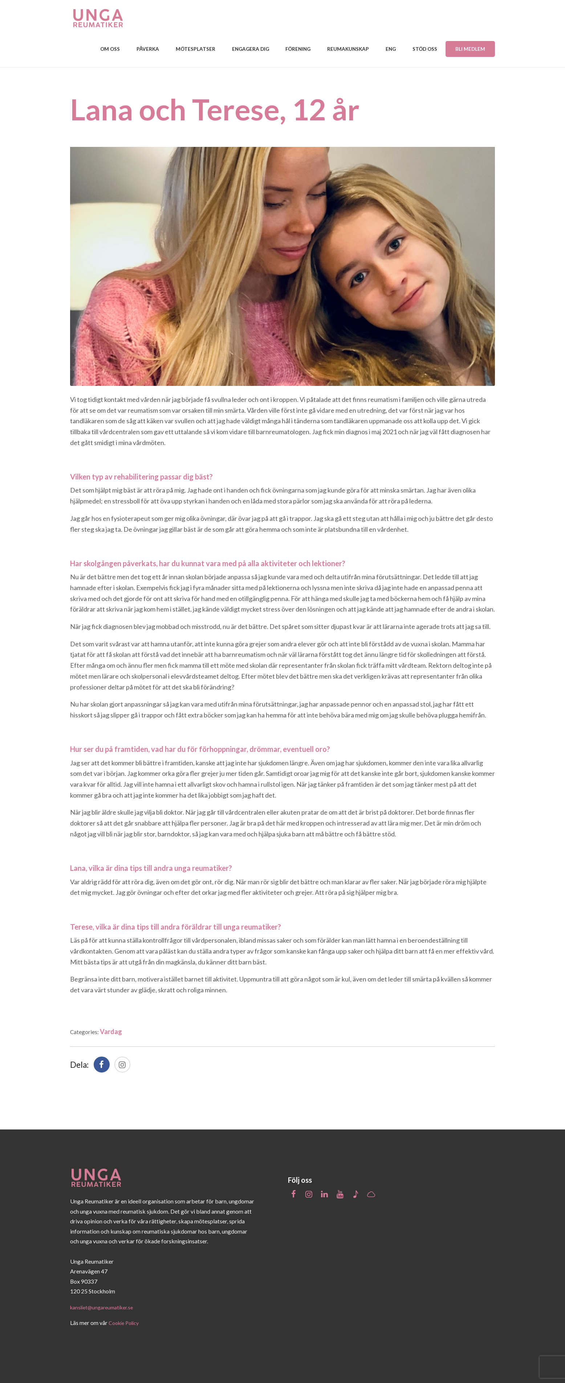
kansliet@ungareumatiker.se (105, 1305)
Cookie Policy (126, 1321)
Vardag (116, 1030)
